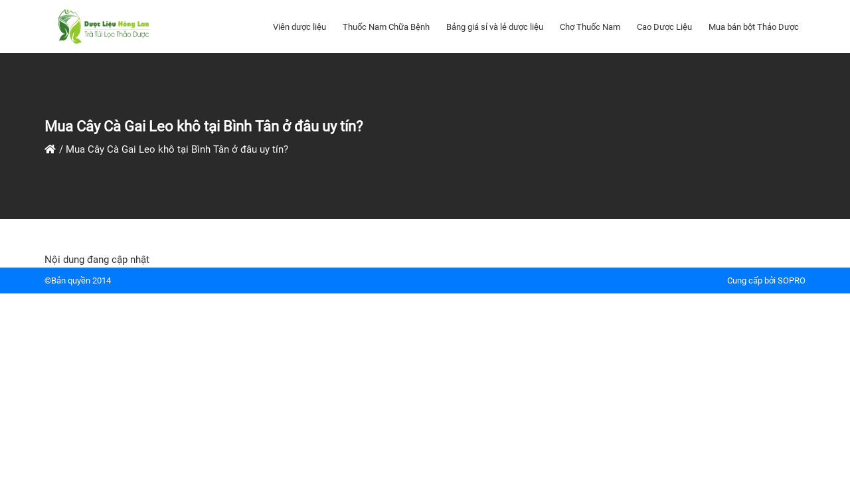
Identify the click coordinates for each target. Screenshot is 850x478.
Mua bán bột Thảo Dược (754, 27)
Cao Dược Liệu (664, 27)
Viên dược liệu (299, 27)
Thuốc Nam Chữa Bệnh (386, 27)
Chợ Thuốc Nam (590, 27)
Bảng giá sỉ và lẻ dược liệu (494, 27)
